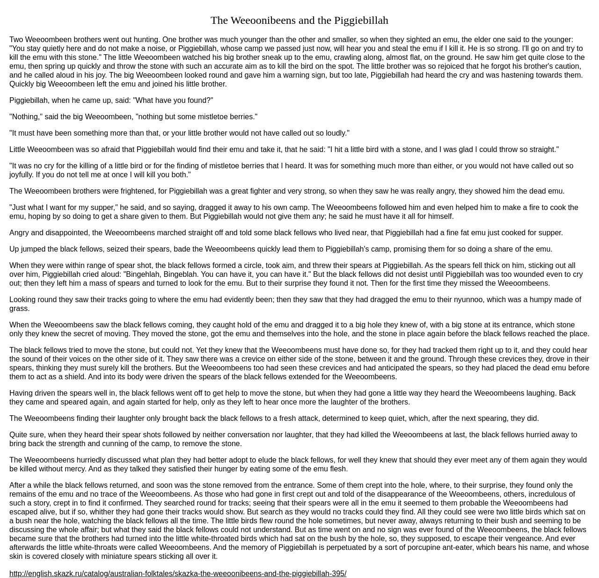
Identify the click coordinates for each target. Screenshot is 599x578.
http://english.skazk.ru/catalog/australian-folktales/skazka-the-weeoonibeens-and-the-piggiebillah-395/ (177, 574)
